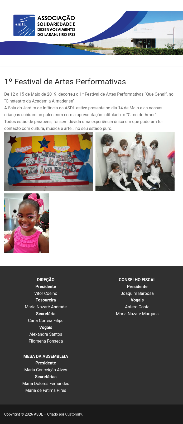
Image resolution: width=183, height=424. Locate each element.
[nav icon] (170, 32)
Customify (73, 414)
